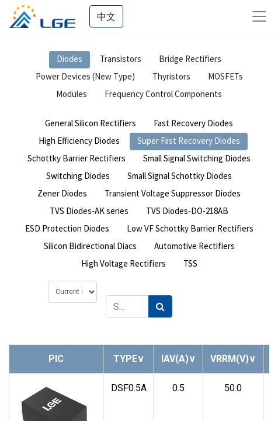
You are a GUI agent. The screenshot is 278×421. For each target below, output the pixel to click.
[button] (128, 358)
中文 (106, 16)
